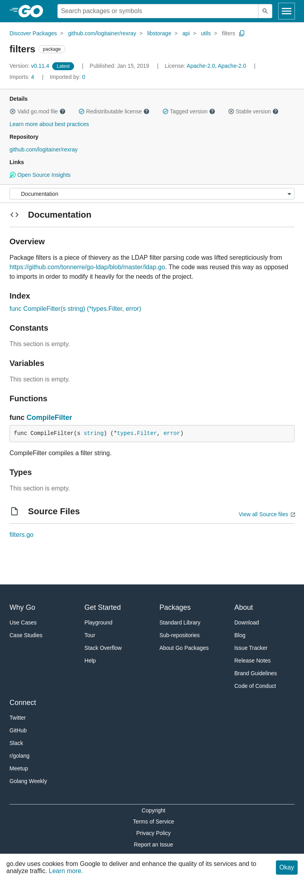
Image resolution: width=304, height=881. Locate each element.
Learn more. (66, 871)
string (93, 433)
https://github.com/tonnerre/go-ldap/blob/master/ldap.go (87, 267)
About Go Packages (184, 648)
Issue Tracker (251, 648)
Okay (286, 867)
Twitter (18, 717)
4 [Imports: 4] (23, 77)
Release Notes (252, 660)
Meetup (19, 768)
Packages (175, 607)
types (125, 433)
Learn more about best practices (49, 124)
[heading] (33, 11)
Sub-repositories (180, 635)
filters (228, 33)
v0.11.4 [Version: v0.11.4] (30, 66)
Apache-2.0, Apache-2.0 (216, 66)
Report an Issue (153, 844)
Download (246, 622)
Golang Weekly (28, 781)
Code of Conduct (255, 686)
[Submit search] (265, 11)
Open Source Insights (40, 175)
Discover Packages (33, 33)
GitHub (18, 730)
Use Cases (23, 622)
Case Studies (26, 635)
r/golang (20, 756)
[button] (13, 111)
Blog (239, 635)
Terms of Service (153, 821)
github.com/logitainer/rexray (102, 33)
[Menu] (152, 193)
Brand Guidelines (255, 673)
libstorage (159, 33)
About (243, 607)
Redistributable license (114, 111)
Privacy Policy (153, 833)
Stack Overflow (103, 648)
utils (206, 33)
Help (90, 660)
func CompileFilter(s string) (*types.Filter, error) (75, 308)
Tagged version (188, 111)
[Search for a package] (157, 11)
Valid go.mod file (38, 111)
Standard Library (180, 622)
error (171, 433)
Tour (89, 635)
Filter (147, 433)
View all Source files (263, 514)
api (186, 33)
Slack (16, 743)
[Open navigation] (286, 11)
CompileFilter (49, 417)
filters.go (21, 534)
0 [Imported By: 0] (68, 77)
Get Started (102, 607)
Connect (23, 703)
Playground (98, 622)
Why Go (22, 607)
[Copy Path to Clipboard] (241, 33)
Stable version (253, 111)
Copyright (153, 810)
